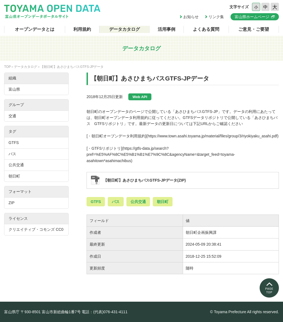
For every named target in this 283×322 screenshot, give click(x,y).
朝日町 (162, 201)
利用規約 (82, 29)
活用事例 (166, 29)
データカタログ (124, 29)
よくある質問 (206, 29)
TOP (7, 66)
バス (116, 201)
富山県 (14, 89)
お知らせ (191, 17)
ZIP (12, 203)
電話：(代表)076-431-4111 (104, 312)
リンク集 (216, 17)
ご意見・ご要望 (253, 29)
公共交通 (138, 201)
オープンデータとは (34, 29)
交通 (12, 116)
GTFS (96, 201)
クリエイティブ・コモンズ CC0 (36, 229)
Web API (139, 97)
